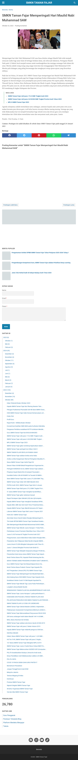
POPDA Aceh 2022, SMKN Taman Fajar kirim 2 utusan (24, 485)
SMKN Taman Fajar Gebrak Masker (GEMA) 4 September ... (26, 606)
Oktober (9, 341)
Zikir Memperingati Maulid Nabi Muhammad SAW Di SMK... (26, 524)
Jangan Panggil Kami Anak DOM (17, 669)
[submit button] (6, 326)
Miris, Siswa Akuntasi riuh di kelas (18, 620)
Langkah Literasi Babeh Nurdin (17, 587)
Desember (9, 354)
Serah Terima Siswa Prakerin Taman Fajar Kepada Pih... (25, 567)
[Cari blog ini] (74, 2)
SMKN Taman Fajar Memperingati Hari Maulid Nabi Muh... (26, 574)
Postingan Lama (68, 205)
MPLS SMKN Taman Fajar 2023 (18, 102)
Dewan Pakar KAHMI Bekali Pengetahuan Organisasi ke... (26, 465)
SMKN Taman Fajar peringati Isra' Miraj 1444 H (22, 449)
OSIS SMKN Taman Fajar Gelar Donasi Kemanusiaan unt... (26, 413)
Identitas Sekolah (12, 633)
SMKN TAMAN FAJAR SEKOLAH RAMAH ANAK (22, 452)
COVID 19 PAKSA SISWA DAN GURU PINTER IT (22, 662)
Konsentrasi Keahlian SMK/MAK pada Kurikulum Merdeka (26, 426)
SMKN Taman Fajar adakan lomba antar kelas (22, 455)
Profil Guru (10, 419)
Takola (5, 726)
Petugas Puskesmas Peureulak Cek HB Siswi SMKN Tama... (26, 410)
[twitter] (24, 135)
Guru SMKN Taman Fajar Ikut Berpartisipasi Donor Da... (25, 564)
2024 (6, 350)
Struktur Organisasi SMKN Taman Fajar (20, 689)
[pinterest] (39, 135)
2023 (7, 390)
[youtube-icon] (42, 740)
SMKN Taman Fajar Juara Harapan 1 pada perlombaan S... (26, 593)
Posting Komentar (21, 26)
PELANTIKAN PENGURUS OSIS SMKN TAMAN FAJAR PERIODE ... (28, 600)
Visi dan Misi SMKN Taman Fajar (17, 692)
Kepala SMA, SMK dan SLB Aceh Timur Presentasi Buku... (25, 505)
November (9, 357)
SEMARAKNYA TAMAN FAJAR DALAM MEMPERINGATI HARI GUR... (29, 590)
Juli (7, 370)
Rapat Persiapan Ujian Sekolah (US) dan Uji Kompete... (24, 498)
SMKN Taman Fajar (39, 2)
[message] (34, 314)
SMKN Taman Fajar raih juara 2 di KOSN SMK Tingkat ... (25, 439)
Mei (7, 344)
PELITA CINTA (11, 659)
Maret (8, 380)
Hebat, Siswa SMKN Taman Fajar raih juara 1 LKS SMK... (25, 636)
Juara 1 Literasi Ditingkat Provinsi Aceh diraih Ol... (23, 547)
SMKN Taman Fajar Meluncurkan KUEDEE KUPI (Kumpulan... (27, 649)
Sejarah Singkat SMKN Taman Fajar (18, 685)
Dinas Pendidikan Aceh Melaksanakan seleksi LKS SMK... (25, 656)
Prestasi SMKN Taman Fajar (16, 682)
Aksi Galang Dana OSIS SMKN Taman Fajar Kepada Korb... (26, 577)
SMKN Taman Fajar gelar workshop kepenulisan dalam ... (25, 446)
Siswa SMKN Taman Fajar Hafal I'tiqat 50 (20, 462)
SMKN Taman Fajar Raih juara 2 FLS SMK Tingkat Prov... (25, 488)
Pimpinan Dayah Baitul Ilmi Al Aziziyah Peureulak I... (24, 472)
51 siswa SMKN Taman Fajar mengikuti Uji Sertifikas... (24, 492)
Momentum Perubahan (14, 666)
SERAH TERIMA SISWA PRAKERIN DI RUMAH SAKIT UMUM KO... (28, 561)
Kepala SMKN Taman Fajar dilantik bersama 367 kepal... (25, 508)
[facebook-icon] (31, 740)
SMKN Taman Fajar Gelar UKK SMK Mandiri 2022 (23, 482)
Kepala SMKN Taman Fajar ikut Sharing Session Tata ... (25, 406)
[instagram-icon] (36, 740)
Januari (8, 387)
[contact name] (18, 293)
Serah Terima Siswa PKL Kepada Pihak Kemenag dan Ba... (26, 557)
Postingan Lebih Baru (10, 205)
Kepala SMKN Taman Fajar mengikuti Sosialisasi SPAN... (25, 501)
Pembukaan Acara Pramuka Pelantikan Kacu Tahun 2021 (26, 531)
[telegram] (68, 135)
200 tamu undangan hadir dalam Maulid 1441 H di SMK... (25, 616)
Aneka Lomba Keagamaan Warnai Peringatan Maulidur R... (26, 459)
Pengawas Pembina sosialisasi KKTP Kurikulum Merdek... (26, 429)
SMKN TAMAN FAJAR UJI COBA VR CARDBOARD (23, 603)
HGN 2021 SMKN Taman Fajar (17, 515)
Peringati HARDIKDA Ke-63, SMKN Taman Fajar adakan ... (26, 469)
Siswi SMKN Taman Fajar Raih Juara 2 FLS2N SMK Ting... (26, 478)
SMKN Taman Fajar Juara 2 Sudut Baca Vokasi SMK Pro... (26, 646)
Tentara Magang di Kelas (15, 675)
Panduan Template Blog (12, 719)
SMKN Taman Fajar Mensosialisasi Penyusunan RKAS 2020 (26, 613)
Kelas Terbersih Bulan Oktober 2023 (18, 403)
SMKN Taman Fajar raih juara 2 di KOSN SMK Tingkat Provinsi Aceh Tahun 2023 (35, 99)
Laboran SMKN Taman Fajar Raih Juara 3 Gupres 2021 (25, 511)
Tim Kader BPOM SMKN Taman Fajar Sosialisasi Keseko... (26, 521)
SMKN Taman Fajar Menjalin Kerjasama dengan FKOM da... (26, 551)
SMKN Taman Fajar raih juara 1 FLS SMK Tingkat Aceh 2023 (28, 96)
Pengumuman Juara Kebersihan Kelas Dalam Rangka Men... (26, 538)
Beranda (39, 749)
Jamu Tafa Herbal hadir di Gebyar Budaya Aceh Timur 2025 (31, 273)
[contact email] (18, 301)
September (9, 364)
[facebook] (9, 135)
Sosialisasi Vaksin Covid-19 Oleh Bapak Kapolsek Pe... (24, 580)
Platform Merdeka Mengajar (13, 723)
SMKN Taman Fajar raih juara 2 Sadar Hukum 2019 (23, 626)
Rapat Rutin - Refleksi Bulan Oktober (19, 423)
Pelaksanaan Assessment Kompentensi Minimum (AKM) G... (26, 610)
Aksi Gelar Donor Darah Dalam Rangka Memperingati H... (25, 518)
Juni (7, 373)
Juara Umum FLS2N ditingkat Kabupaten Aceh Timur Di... (26, 544)
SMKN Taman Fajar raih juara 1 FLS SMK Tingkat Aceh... (25, 436)
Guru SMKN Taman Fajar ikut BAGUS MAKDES (22, 432)
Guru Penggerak (9, 715)
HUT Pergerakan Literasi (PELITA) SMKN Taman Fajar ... (25, 570)
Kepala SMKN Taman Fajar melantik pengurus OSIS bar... (25, 629)
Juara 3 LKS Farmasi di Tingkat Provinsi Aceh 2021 (23, 534)
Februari (9, 347)
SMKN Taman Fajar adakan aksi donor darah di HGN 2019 (26, 623)
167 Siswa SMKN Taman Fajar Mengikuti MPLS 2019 (24, 643)
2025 (6, 337)
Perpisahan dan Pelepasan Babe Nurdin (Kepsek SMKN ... (26, 541)
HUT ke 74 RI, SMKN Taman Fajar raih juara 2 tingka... (24, 639)
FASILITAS (10, 416)
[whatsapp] (53, 135)
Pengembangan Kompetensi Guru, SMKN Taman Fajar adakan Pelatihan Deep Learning (41, 263)
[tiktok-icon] (47, 740)
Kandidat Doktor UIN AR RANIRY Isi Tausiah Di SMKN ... (25, 475)
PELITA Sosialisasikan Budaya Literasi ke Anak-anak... (24, 652)
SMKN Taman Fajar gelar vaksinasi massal (21, 495)
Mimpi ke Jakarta (12, 672)
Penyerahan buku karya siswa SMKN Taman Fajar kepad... (26, 554)
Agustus (9, 367)
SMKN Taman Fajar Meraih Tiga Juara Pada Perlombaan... (26, 584)
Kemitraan (10, 679)
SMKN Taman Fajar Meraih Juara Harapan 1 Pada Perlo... (26, 528)
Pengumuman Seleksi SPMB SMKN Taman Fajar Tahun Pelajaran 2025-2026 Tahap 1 (40, 252)
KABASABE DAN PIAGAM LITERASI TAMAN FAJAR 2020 (25, 597)
